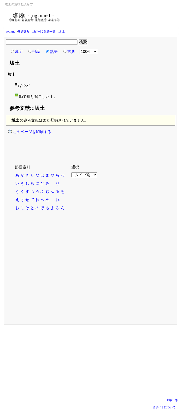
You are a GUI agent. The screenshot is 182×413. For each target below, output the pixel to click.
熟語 (54, 52)
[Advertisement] (63, 146)
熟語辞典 (23, 31)
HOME (10, 31)
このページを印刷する (29, 131)
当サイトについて (164, 407)
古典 (71, 52)
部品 (36, 52)
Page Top (172, 400)
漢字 (19, 52)
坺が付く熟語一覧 (43, 31)
